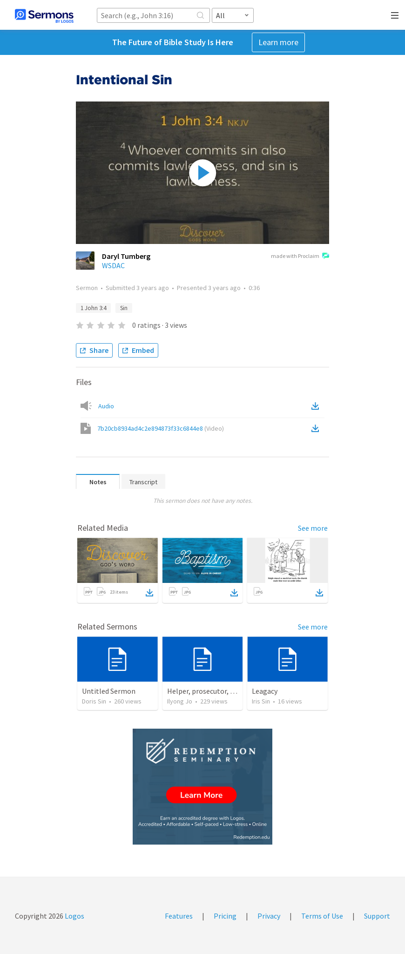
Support (377, 915)
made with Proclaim (300, 256)
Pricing (225, 915)
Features (179, 915)
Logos (73, 915)
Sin (124, 308)
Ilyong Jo (179, 701)
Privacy (268, 915)
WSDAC (113, 265)
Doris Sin (94, 701)
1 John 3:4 (93, 308)
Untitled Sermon (108, 691)
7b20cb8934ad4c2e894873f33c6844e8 (160, 428)
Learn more (278, 42)
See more (313, 528)
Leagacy (264, 691)
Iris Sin (261, 701)
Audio (106, 406)
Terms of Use (322, 915)
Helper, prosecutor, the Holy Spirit (222, 691)
